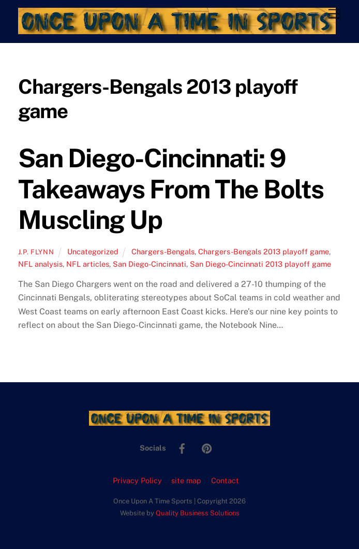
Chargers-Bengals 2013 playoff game (263, 251)
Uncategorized (92, 251)
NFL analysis (40, 263)
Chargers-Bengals (163, 251)
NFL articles (87, 263)
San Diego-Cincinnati (149, 263)
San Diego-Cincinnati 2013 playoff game (260, 263)
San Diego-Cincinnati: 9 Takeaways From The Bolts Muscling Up (171, 189)
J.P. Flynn (36, 252)
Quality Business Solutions (198, 513)
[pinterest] (207, 447)
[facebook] (182, 447)
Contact (225, 480)
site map (186, 480)
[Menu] (334, 14)
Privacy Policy (137, 480)
